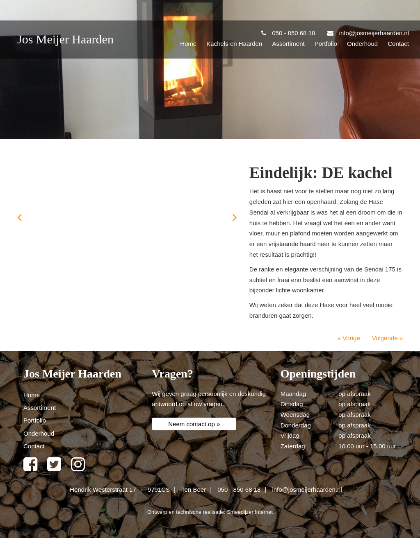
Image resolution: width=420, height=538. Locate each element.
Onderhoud (362, 43)
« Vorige (349, 338)
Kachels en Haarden (234, 43)
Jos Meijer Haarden (65, 39)
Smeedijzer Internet (250, 512)
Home (188, 43)
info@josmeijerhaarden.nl (307, 489)
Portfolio (326, 43)
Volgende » (387, 338)
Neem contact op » (194, 423)
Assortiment (288, 43)
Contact (398, 43)
